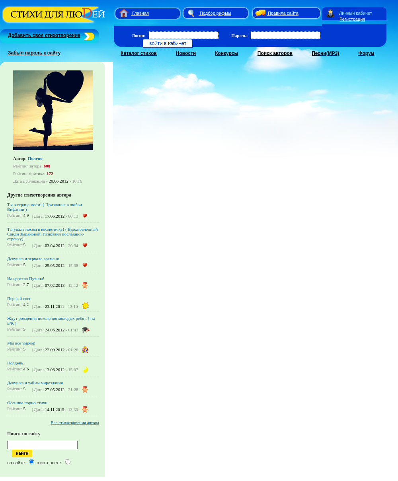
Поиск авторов (275, 53)
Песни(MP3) (325, 53)
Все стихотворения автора (75, 422)
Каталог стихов (139, 53)
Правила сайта (283, 13)
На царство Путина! (25, 278)
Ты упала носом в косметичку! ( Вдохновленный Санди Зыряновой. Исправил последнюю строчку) (52, 234)
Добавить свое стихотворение (44, 35)
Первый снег (19, 298)
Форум (366, 53)
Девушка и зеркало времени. (33, 258)
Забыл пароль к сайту (34, 53)
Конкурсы (226, 53)
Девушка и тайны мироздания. (35, 382)
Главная (140, 13)
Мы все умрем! (21, 343)
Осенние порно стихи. (28, 402)
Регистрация (352, 19)
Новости (186, 53)
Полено (35, 158)
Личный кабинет (355, 13)
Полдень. (15, 362)
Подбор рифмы (215, 13)
